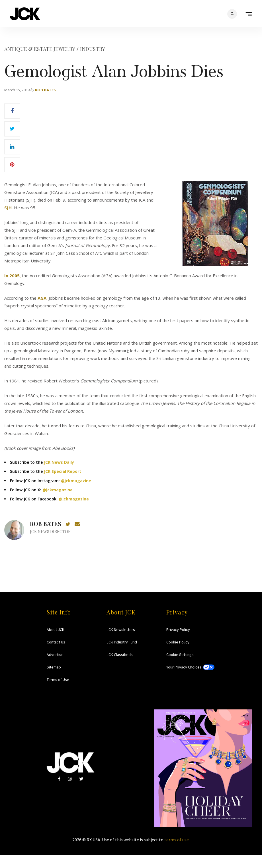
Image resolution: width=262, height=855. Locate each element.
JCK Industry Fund (122, 642)
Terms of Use (58, 679)
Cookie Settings (180, 654)
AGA (42, 298)
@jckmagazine (76, 480)
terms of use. (177, 839)
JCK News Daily (59, 462)
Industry (92, 48)
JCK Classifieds (120, 654)
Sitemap (54, 667)
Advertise (55, 654)
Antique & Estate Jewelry (39, 48)
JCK (25, 13)
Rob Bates (45, 89)
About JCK (55, 629)
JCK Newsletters (121, 629)
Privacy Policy (178, 629)
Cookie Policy (177, 642)
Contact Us (56, 642)
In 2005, (12, 275)
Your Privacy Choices (184, 667)
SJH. (8, 207)
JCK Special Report (62, 471)
